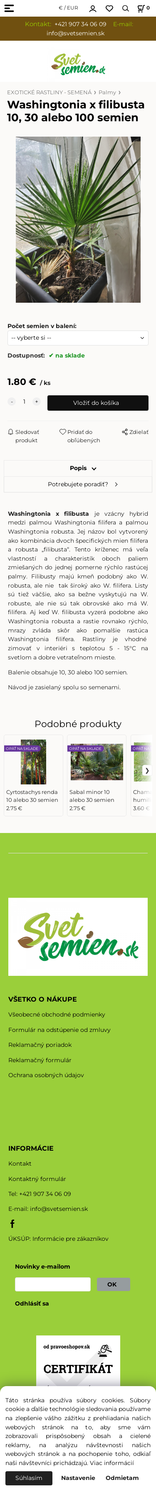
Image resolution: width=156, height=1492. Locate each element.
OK (113, 1284)
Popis (78, 468)
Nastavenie (78, 1478)
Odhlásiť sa (32, 1303)
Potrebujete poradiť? (78, 484)
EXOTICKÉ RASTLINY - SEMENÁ (49, 92)
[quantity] (24, 402)
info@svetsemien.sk (59, 1209)
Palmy (107, 92)
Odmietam (122, 1478)
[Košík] (142, 8)
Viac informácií (112, 1463)
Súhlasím (28, 1478)
